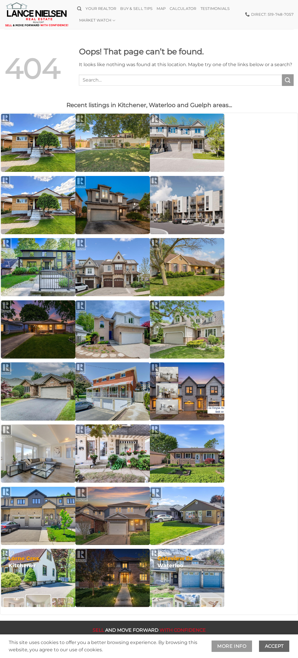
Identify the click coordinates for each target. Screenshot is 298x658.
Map (161, 8)
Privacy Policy (176, 641)
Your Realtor (101, 8)
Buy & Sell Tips (136, 8)
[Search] (79, 8)
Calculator (183, 8)
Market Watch (97, 20)
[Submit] (288, 80)
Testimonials (215, 8)
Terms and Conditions (130, 641)
